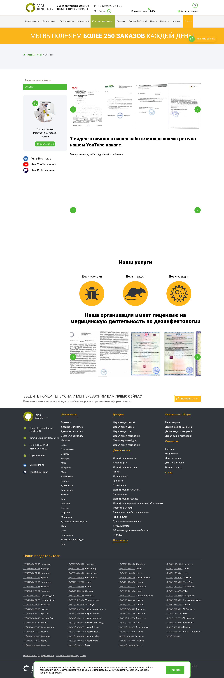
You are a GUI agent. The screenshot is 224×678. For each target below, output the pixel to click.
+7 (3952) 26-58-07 (31, 614)
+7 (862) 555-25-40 (127, 623)
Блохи (64, 445)
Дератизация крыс (123, 431)
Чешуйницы (67, 535)
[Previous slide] (73, 109)
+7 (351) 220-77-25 (174, 618)
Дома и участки (173, 458)
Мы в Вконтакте (37, 158)
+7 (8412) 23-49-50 (127, 573)
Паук (63, 530)
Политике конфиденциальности (87, 670)
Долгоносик (67, 485)
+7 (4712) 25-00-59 (76, 586)
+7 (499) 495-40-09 (76, 605)
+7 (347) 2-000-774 (174, 591)
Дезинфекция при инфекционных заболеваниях (138, 503)
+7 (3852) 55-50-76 (31, 568)
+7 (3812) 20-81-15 (76, 645)
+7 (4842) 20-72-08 (31, 632)
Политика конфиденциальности (38, 655)
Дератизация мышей (124, 422)
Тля (63, 499)
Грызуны (118, 414)
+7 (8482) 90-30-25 (174, 564)
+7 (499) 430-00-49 (31, 564)
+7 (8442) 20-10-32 (31, 582)
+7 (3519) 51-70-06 (76, 600)
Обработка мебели (123, 508)
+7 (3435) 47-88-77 (76, 627)
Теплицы (117, 535)
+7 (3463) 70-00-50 (76, 614)
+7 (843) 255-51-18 (31, 623)
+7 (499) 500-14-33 (127, 586)
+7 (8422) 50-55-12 (174, 586)
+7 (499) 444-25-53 (174, 605)
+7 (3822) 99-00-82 (174, 568)
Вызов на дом (120, 494)
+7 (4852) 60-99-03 (174, 623)
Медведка (66, 517)
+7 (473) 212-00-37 (31, 591)
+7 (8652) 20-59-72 (127, 627)
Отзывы (29, 87)
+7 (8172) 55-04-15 (31, 586)
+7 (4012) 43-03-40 (31, 627)
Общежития (171, 453)
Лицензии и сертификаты (38, 80)
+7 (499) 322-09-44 (31, 645)
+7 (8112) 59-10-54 (127, 591)
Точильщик (67, 490)
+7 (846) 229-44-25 (127, 605)
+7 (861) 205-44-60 (76, 568)
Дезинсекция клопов (72, 427)
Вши (63, 544)
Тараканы (66, 422)
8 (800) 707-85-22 (38, 448)
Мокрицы (66, 467)
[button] (73, 210)
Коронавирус (120, 462)
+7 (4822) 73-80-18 (127, 645)
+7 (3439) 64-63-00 (127, 577)
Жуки (63, 526)
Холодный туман (121, 526)
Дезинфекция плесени (125, 467)
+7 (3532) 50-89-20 (127, 564)
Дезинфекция (121, 450)
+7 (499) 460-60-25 (76, 573)
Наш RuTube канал (39, 170)
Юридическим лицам (178, 414)
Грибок (116, 471)
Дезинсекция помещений (74, 521)
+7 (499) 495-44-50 (76, 596)
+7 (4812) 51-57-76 (127, 618)
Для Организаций (174, 462)
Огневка (65, 454)
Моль (64, 463)
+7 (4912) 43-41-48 (127, 600)
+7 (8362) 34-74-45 (31, 618)
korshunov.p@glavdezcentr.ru (44, 438)
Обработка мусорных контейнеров (131, 530)
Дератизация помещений (126, 436)
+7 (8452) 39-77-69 (127, 614)
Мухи (63, 472)
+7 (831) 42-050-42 (76, 623)
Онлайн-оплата (173, 467)
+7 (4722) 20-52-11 (31, 573)
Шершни (65, 512)
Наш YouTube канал (39, 164)
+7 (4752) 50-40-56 (127, 641)
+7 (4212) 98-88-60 (174, 596)
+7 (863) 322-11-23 (127, 596)
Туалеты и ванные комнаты (127, 521)
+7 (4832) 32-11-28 (31, 577)
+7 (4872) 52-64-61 (174, 573)
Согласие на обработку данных (71, 655)
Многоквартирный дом (72, 539)
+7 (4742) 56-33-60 (76, 591)
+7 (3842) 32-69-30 (31, 636)
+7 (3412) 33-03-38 (31, 609)
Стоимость (172, 441)
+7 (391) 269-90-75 (76, 577)
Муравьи (65, 440)
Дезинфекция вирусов (125, 458)
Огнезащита (120, 540)
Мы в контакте (37, 465)
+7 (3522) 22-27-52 (76, 582)
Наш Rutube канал (39, 472)
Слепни (65, 508)
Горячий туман (120, 517)
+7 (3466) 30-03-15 (76, 618)
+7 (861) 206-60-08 (76, 636)
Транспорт (118, 480)
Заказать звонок (45, 144)
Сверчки (65, 503)
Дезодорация (120, 476)
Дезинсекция (69, 414)
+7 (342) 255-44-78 (110, 6)
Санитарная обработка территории (131, 512)
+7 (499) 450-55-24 (174, 627)
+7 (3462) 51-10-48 (127, 632)
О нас (168, 472)
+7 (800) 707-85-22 (31, 605)
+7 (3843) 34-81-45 (76, 632)
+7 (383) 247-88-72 (76, 641)
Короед (65, 481)
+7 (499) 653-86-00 (31, 596)
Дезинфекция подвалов (125, 499)
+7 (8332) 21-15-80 (31, 641)
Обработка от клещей (72, 436)
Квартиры (170, 449)
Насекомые (67, 476)
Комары (65, 458)
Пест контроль (172, 422)
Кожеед (65, 494)
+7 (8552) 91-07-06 (76, 609)
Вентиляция (119, 485)
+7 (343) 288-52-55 (31, 600)
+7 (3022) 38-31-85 (174, 614)
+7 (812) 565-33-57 (174, 632)
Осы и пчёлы (67, 449)
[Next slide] (197, 109)
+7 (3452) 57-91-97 (174, 577)
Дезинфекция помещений (126, 489)
